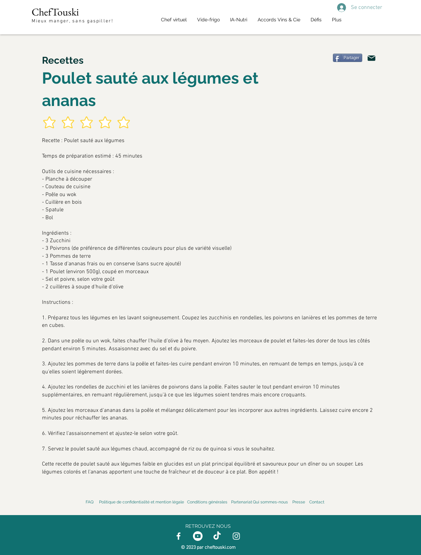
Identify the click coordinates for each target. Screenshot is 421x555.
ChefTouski (55, 12)
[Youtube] (198, 536)
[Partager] (347, 58)
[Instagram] (236, 536)
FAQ (90, 502)
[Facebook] (178, 536)
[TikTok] (217, 536)
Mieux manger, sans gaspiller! (73, 21)
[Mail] (371, 58)
